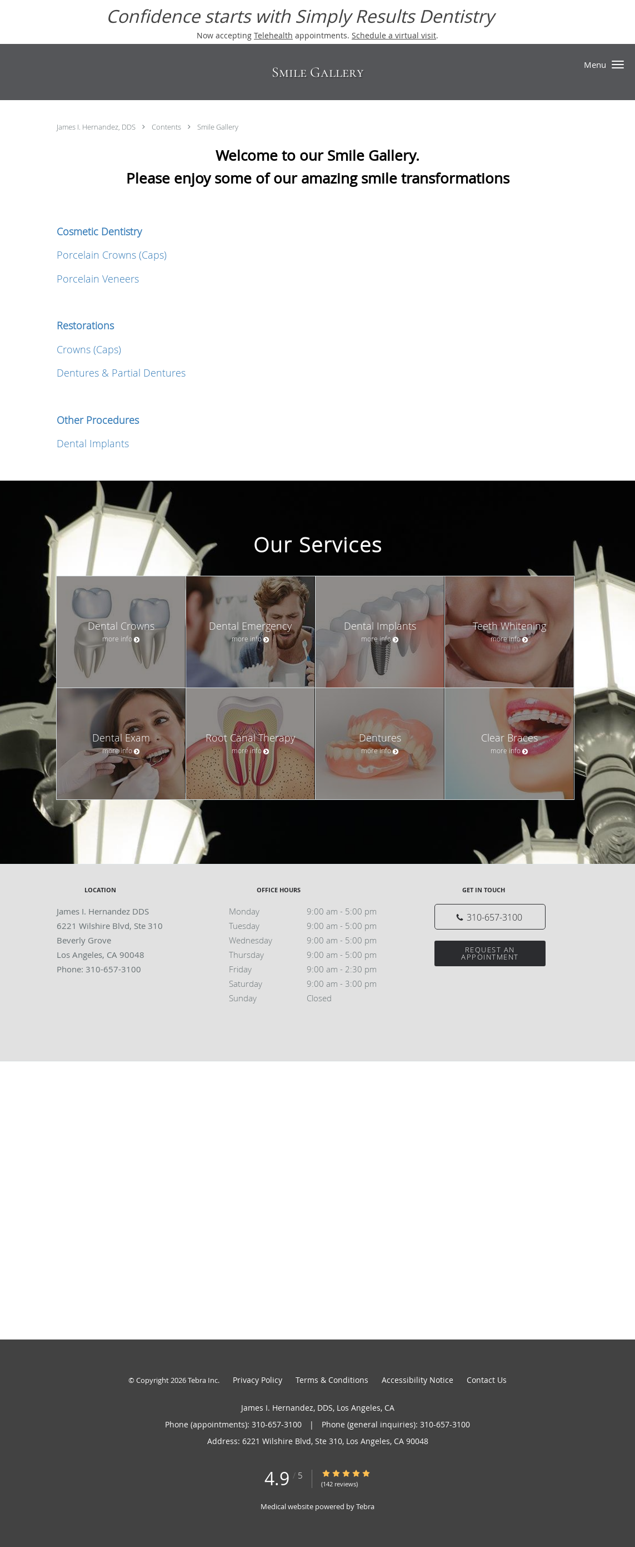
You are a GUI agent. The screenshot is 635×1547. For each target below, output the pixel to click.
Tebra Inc (203, 1380)
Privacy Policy (257, 1380)
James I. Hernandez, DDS (97, 127)
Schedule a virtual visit (394, 35)
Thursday (315, 954)
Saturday (315, 983)
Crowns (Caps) (89, 349)
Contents (167, 127)
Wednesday (315, 940)
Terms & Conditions (332, 1380)
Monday (315, 911)
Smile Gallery (217, 127)
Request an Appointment (490, 953)
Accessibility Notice (417, 1380)
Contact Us (487, 1380)
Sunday (315, 998)
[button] (618, 64)
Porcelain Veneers (98, 278)
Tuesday (315, 925)
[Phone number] (490, 917)
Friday (315, 969)
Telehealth (273, 35)
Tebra (365, 1506)
